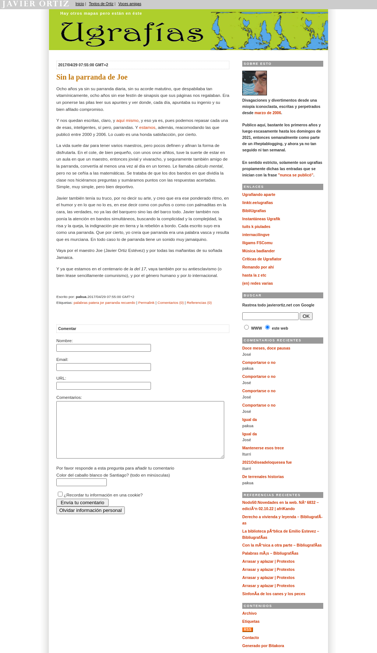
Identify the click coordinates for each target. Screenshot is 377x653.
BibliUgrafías (254, 211)
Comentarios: (69, 397)
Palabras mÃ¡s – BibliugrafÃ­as (270, 553)
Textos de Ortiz (101, 4)
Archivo (249, 613)
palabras (81, 303)
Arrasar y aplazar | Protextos (268, 561)
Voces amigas (129, 4)
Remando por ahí (258, 267)
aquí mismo (127, 120)
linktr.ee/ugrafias (257, 203)
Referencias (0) (199, 303)
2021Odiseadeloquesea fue (267, 462)
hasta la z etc (254, 275)
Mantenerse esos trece (263, 448)
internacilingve (255, 235)
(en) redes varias (257, 283)
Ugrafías (163, 12)
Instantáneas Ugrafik (261, 219)
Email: (62, 359)
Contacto (250, 638)
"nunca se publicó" (295, 175)
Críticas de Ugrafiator (262, 259)
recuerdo (128, 303)
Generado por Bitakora (263, 646)
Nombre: (64, 340)
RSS (247, 630)
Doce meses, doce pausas (266, 348)
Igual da (249, 420)
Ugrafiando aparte (258, 195)
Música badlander (258, 251)
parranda (112, 303)
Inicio (79, 4)
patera (94, 303)
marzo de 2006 (267, 113)
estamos (147, 127)
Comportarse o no (258, 363)
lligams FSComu (257, 243)
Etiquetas (251, 621)
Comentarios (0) (171, 303)
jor (102, 303)
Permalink (146, 303)
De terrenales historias (263, 477)
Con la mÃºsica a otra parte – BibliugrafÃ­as (282, 545)
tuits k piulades (256, 227)
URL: (61, 378)
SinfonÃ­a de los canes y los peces (273, 594)
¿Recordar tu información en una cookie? (103, 505)
